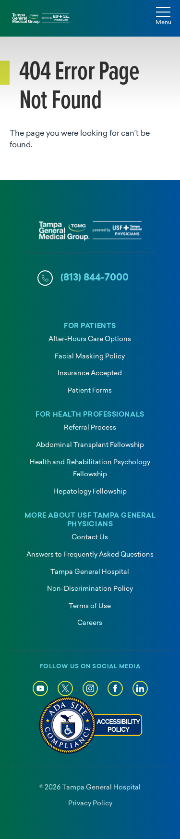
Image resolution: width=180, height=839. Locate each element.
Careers (89, 623)
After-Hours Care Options (89, 339)
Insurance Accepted (90, 373)
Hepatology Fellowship (90, 492)
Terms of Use (90, 606)
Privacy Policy (90, 803)
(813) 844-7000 (94, 278)
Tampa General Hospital (89, 572)
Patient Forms (90, 390)
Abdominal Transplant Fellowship (90, 445)
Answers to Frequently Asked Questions (90, 555)
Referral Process (90, 428)
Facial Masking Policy (90, 356)
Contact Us (90, 537)
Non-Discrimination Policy (90, 589)
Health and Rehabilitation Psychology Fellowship (90, 469)
